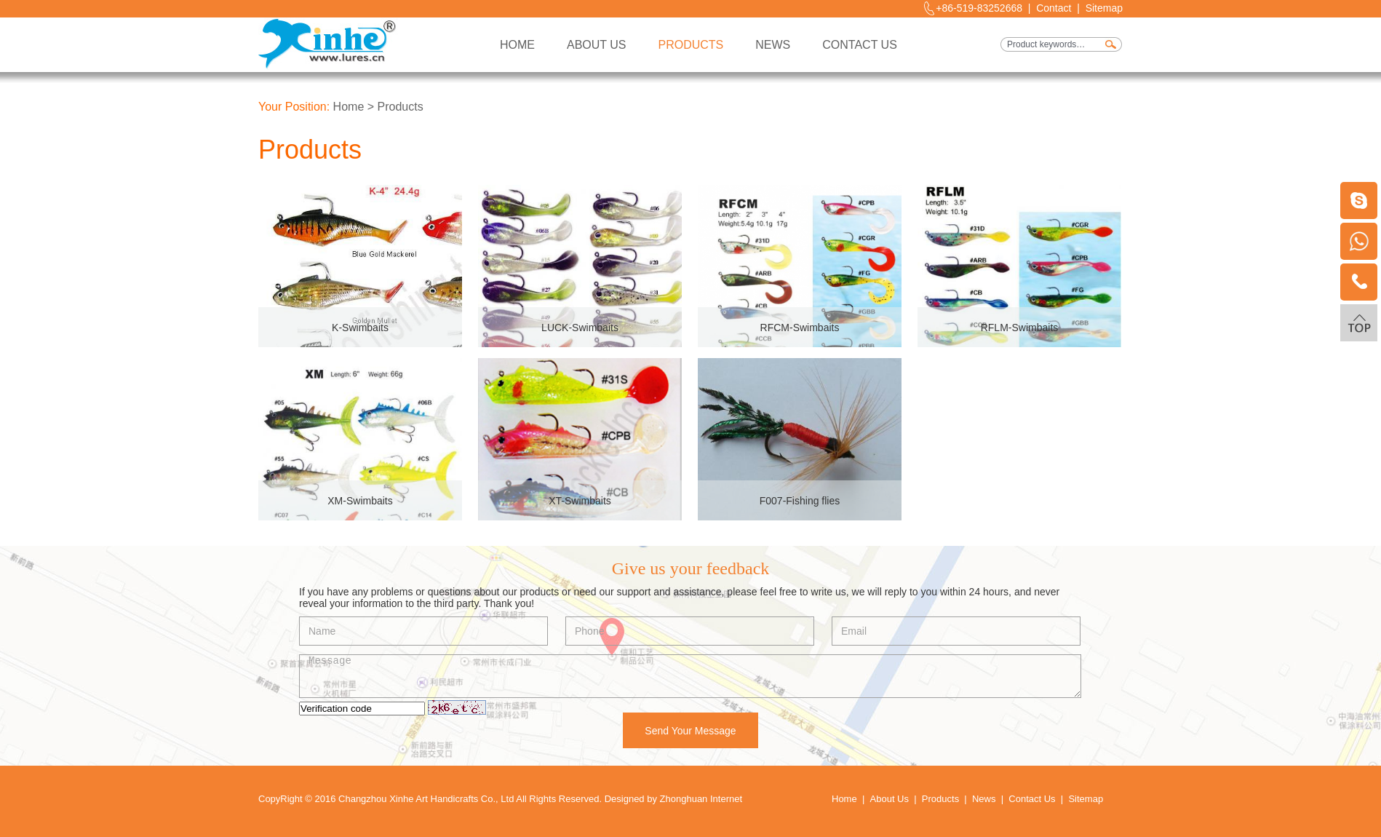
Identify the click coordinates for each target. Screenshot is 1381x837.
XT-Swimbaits (580, 501)
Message (690, 676)
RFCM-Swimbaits (800, 327)
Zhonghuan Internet (701, 798)
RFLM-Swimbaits (1020, 327)
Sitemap (1104, 8)
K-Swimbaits (360, 327)
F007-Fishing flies (800, 501)
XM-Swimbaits (359, 501)
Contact (1053, 8)
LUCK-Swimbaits (579, 327)
